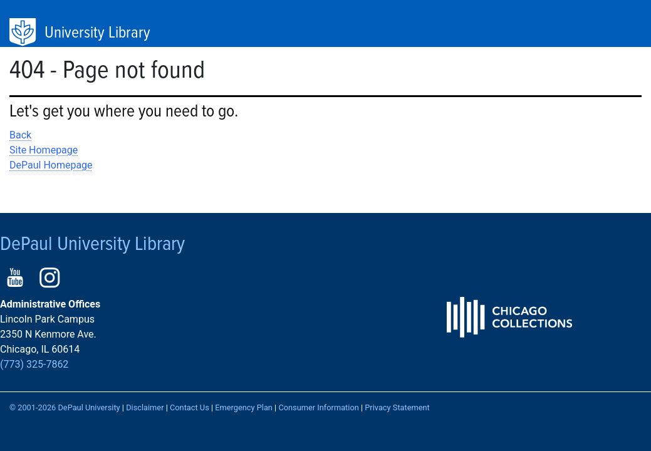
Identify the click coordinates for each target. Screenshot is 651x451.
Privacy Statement (397, 407)
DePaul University (23, 32)
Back (20, 135)
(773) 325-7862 (34, 364)
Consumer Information (318, 407)
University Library (97, 33)
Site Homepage (43, 150)
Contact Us (189, 407)
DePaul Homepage (51, 165)
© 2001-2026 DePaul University (64, 407)
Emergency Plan (244, 407)
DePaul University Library (92, 244)
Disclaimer (145, 407)
